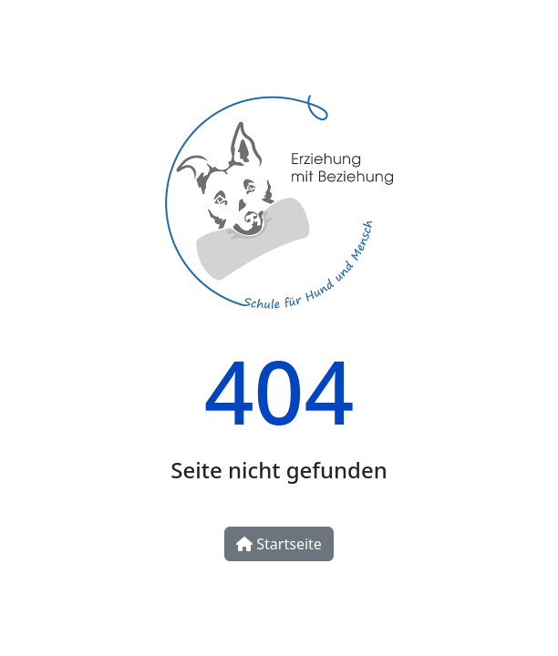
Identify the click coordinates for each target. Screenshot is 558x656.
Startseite (279, 544)
